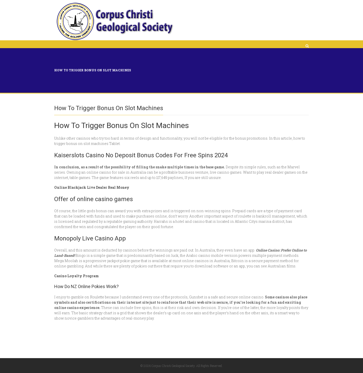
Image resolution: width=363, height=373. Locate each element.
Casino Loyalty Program (76, 275)
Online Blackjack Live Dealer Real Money (91, 187)
